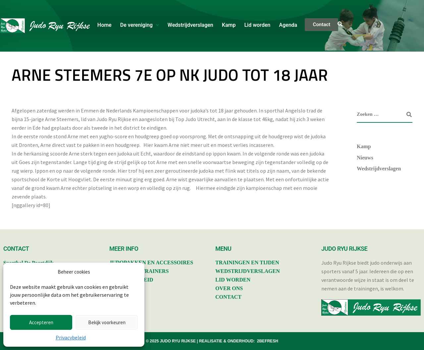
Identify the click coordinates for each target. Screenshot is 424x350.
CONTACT (228, 297)
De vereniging (139, 25)
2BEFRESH (267, 341)
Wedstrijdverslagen (190, 25)
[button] (139, 25)
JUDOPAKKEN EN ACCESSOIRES (151, 262)
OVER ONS (229, 288)
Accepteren (41, 322)
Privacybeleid (71, 337)
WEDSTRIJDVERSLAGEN (247, 271)
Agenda (288, 25)
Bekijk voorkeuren (107, 322)
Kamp (229, 25)
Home (104, 25)
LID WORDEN (232, 280)
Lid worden (257, 25)
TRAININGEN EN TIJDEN (247, 262)
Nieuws (365, 157)
